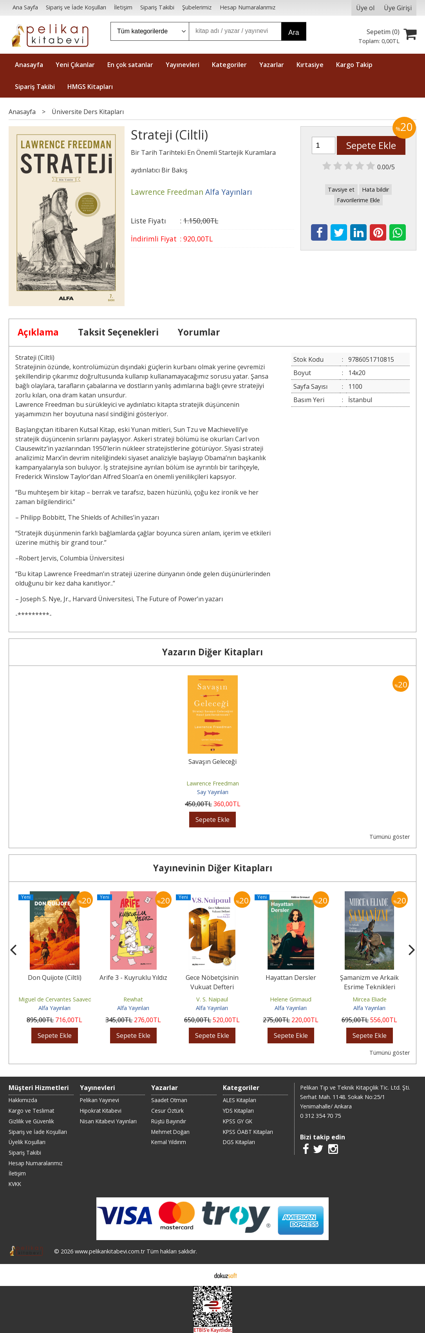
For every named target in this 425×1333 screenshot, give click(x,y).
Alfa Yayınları (54, 1008)
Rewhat (133, 999)
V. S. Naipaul (212, 999)
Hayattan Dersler (291, 977)
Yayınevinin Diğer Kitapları (212, 868)
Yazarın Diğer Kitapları (212, 652)
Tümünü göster (389, 836)
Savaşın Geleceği (212, 761)
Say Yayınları (212, 792)
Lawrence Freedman (212, 783)
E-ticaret (200, 1275)
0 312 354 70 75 (320, 1115)
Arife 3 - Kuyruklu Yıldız (133, 977)
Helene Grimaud (290, 999)
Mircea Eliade (370, 999)
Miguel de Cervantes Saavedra (57, 999)
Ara (293, 32)
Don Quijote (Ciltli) (54, 977)
